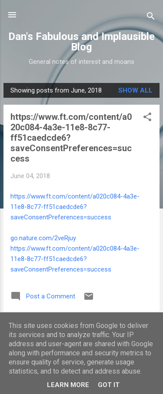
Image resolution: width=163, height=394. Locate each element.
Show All (135, 90)
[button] (147, 118)
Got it (109, 385)
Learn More (68, 385)
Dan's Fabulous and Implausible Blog (81, 41)
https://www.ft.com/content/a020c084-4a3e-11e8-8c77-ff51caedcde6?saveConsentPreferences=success (75, 206)
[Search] (151, 17)
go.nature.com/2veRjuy (43, 238)
